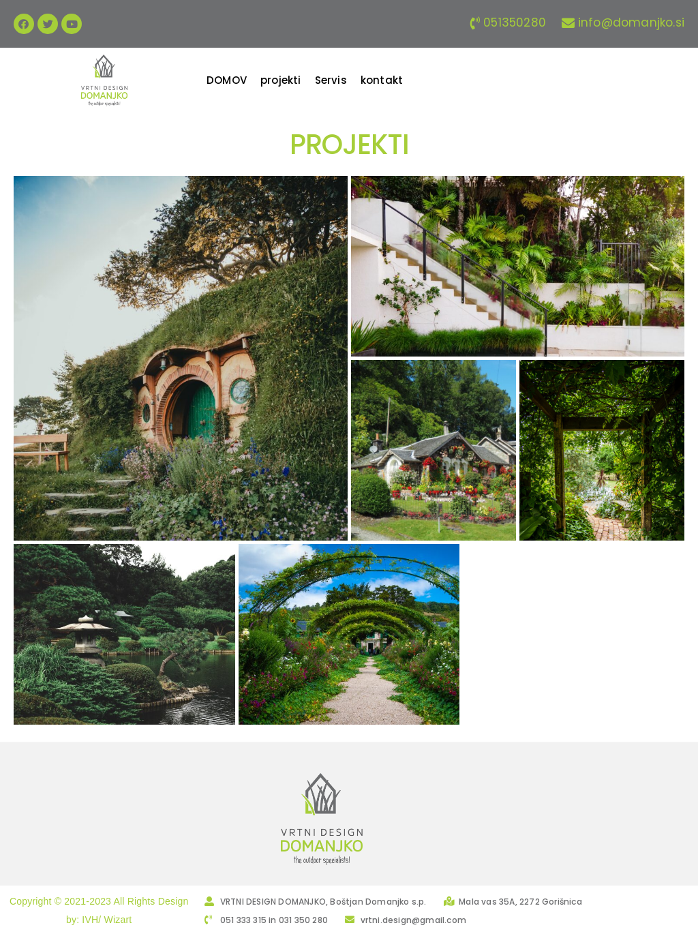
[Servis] (331, 80)
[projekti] (281, 80)
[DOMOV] (227, 80)
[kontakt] (382, 80)
